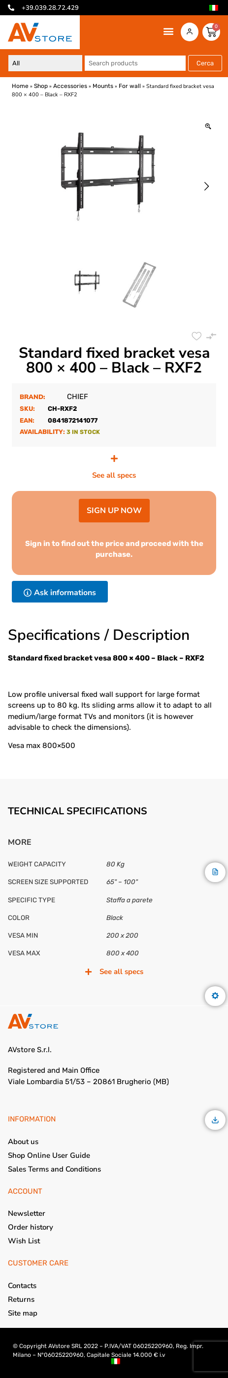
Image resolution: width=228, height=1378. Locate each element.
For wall (130, 86)
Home (20, 86)
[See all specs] (114, 458)
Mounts (103, 86)
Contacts (22, 1286)
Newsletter (26, 1213)
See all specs (114, 475)
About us (23, 1142)
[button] (169, 31)
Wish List (24, 1241)
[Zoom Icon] (208, 127)
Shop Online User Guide (49, 1155)
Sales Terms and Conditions (54, 1169)
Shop (41, 86)
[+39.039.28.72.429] (11, 7)
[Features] (215, 996)
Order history (30, 1227)
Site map (22, 1313)
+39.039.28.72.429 (50, 7)
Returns (21, 1299)
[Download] (215, 1121)
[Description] (215, 872)
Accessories (70, 86)
